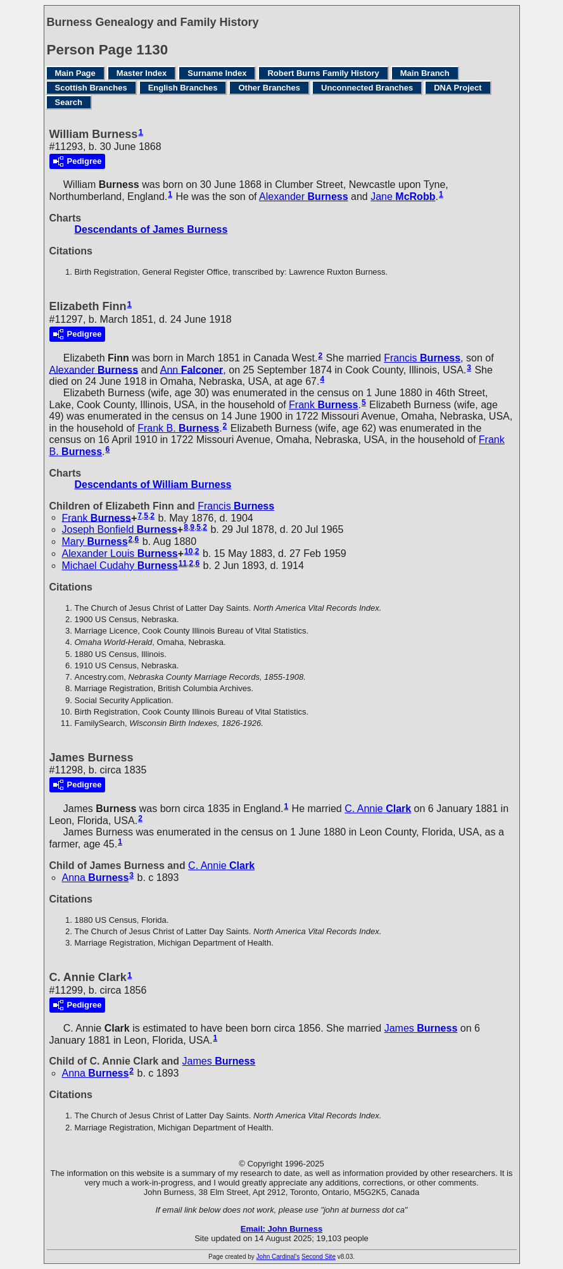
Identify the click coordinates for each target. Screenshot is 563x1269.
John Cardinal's (278, 1256)
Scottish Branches (91, 87)
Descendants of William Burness (153, 484)
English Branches (183, 87)
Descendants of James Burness (151, 229)
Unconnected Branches (367, 87)
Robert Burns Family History (323, 73)
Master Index (142, 73)
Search (68, 102)
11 (183, 563)
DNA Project (457, 87)
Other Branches (269, 87)
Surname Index (216, 73)
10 (188, 551)
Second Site (318, 1256)
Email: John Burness (281, 1229)
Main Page (75, 73)
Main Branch (425, 73)
